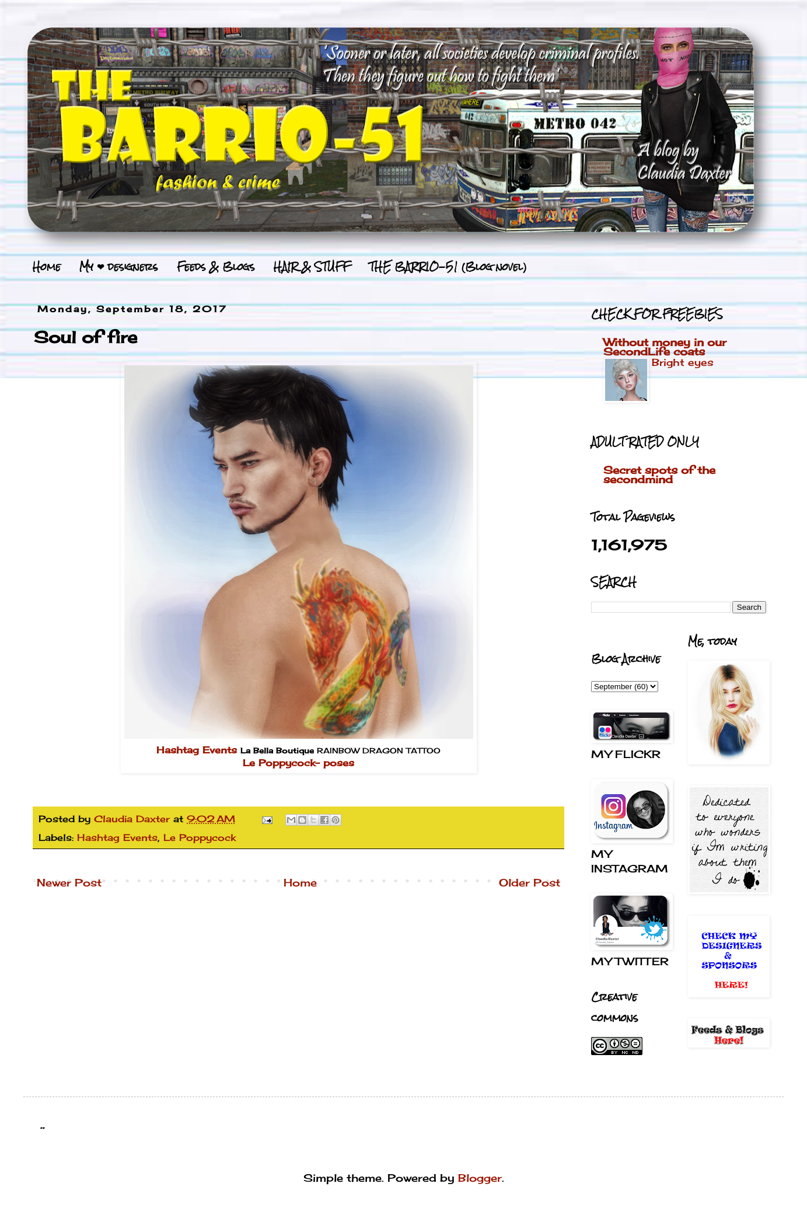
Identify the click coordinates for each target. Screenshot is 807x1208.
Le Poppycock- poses (298, 763)
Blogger (480, 1177)
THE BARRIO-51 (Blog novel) (448, 266)
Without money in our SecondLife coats (664, 347)
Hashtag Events (196, 750)
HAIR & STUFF (312, 266)
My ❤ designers (118, 266)
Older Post (529, 882)
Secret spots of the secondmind (659, 474)
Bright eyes (683, 362)
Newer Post (69, 882)
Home (47, 266)
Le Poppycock (199, 837)
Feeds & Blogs (216, 266)
